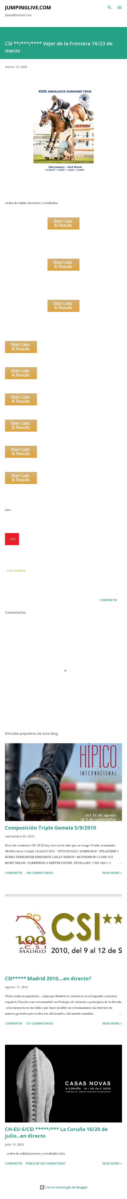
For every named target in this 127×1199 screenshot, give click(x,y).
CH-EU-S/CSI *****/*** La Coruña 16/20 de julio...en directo (56, 1132)
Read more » (112, 873)
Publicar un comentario (45, 1163)
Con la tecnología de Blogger (64, 1187)
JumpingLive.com (28, 7)
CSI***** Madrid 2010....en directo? (48, 978)
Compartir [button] (108, 600)
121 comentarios (39, 1023)
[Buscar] (109, 7)
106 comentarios (39, 873)
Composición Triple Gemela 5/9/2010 (50, 827)
